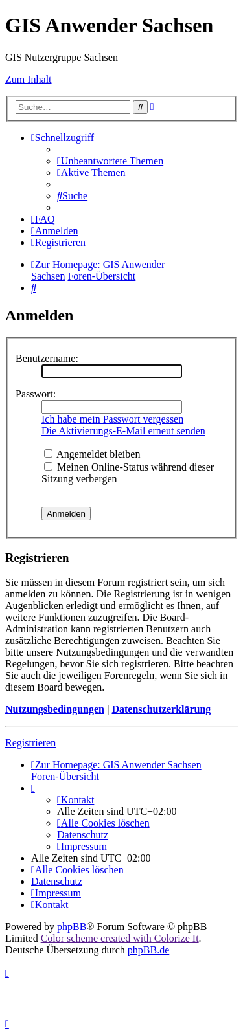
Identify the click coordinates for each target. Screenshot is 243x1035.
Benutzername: (47, 358)
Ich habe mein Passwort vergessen (112, 419)
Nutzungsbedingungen (54, 709)
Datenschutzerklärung (161, 709)
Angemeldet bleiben (92, 454)
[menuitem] (110, 160)
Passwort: (36, 393)
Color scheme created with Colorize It (120, 938)
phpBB (71, 926)
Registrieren (30, 742)
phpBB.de (148, 949)
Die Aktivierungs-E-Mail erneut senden (123, 430)
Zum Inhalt (28, 79)
